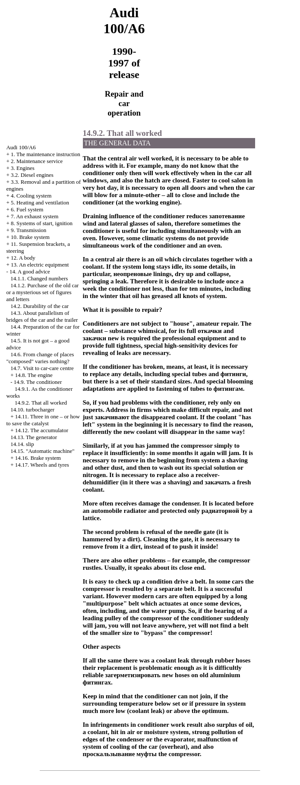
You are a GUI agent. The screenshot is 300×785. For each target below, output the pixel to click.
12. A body (23, 257)
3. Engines (23, 168)
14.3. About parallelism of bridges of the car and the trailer (42, 316)
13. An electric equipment (40, 264)
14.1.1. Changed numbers (39, 278)
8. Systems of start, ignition (42, 223)
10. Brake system (30, 237)
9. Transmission (28, 230)
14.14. (22, 444)
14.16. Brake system (38, 458)
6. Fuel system (27, 209)
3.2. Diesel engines (32, 175)
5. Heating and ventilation (40, 202)
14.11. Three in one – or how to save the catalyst (43, 420)
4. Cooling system (31, 195)
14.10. (32, 409)
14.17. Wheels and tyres (42, 465)
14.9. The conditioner (38, 382)
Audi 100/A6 (20, 147)
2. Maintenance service (37, 161)
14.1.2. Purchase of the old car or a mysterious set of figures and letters (42, 292)
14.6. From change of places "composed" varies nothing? (40, 357)
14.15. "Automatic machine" (42, 451)
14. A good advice (29, 271)
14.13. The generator (33, 437)
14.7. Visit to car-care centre (42, 368)
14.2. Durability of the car (39, 306)
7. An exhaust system (35, 216)
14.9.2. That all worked (41, 402)
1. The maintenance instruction (45, 154)
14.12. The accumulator (41, 430)
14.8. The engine (34, 375)
